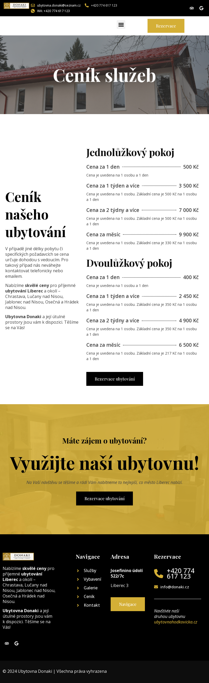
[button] (121, 24)
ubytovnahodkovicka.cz (175, 622)
